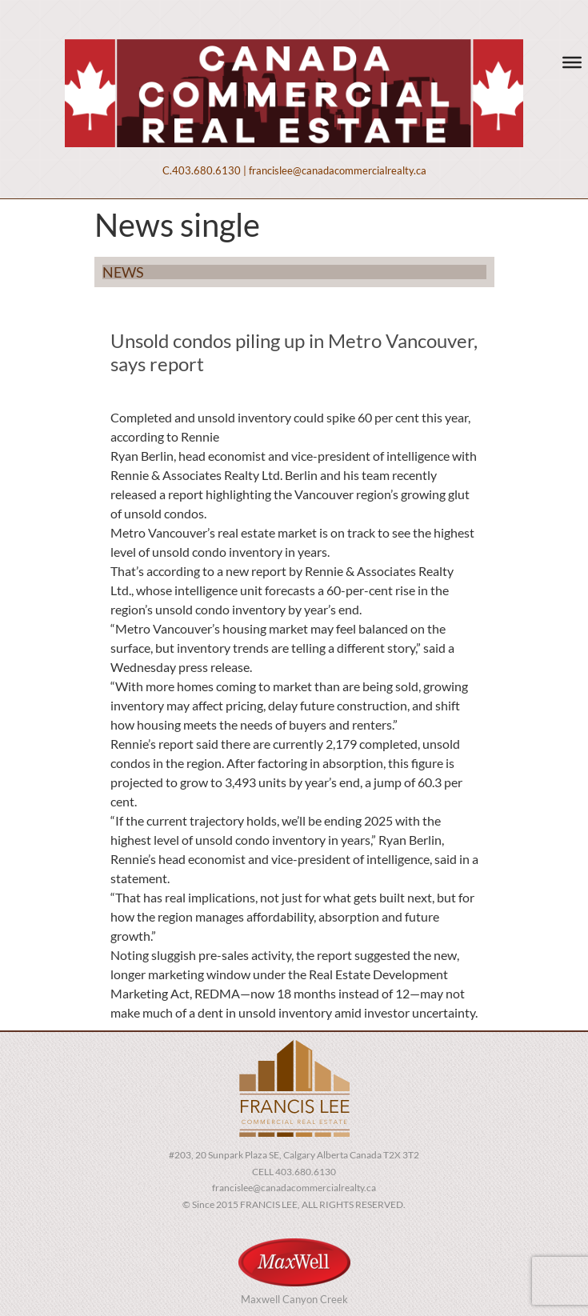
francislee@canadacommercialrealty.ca (337, 170)
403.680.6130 (206, 170)
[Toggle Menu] (572, 62)
